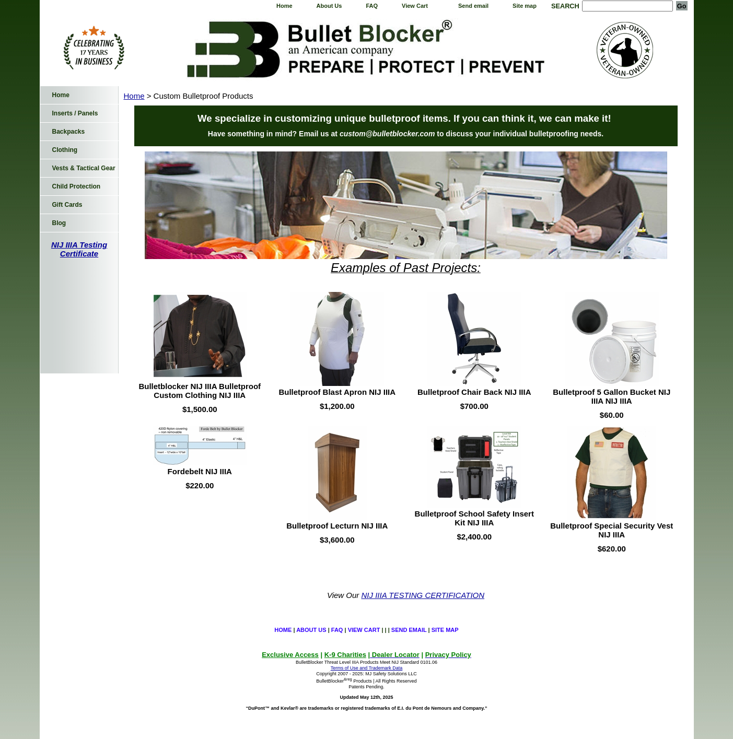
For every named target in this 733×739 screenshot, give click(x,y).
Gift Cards (67, 204)
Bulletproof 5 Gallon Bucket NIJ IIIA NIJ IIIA (611, 396)
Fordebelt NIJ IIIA (200, 471)
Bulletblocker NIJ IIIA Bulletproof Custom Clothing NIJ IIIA (199, 391)
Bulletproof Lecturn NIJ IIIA (337, 525)
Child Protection (76, 186)
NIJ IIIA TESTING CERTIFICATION (423, 595)
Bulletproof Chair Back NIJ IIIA (474, 392)
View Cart (415, 6)
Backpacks (68, 131)
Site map (525, 6)
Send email (473, 6)
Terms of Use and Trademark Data (367, 668)
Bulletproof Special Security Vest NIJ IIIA (611, 530)
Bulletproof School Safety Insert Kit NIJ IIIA (474, 518)
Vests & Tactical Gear (83, 168)
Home (284, 6)
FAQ (372, 6)
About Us (329, 6)
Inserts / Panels (75, 113)
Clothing (65, 150)
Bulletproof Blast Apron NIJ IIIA (336, 392)
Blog (59, 223)
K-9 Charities (345, 655)
